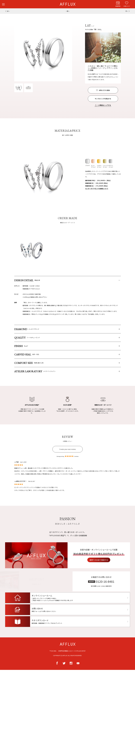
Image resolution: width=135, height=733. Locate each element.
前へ (8, 11)
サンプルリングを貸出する (103, 99)
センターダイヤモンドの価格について (96, 189)
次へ (126, 11)
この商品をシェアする (104, 105)
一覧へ (67, 11)
